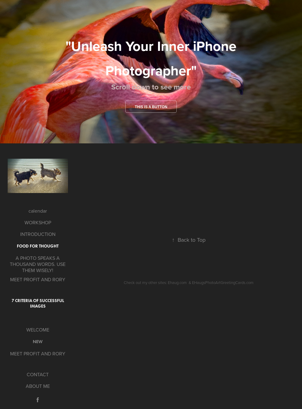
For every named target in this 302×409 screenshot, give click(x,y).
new (38, 341)
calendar (37, 210)
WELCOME (37, 329)
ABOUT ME (38, 386)
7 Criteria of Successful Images (38, 303)
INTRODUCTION (37, 234)
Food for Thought (38, 246)
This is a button (151, 107)
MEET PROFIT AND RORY (37, 279)
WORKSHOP (38, 222)
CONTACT (38, 374)
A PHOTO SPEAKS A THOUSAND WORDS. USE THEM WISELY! (38, 264)
